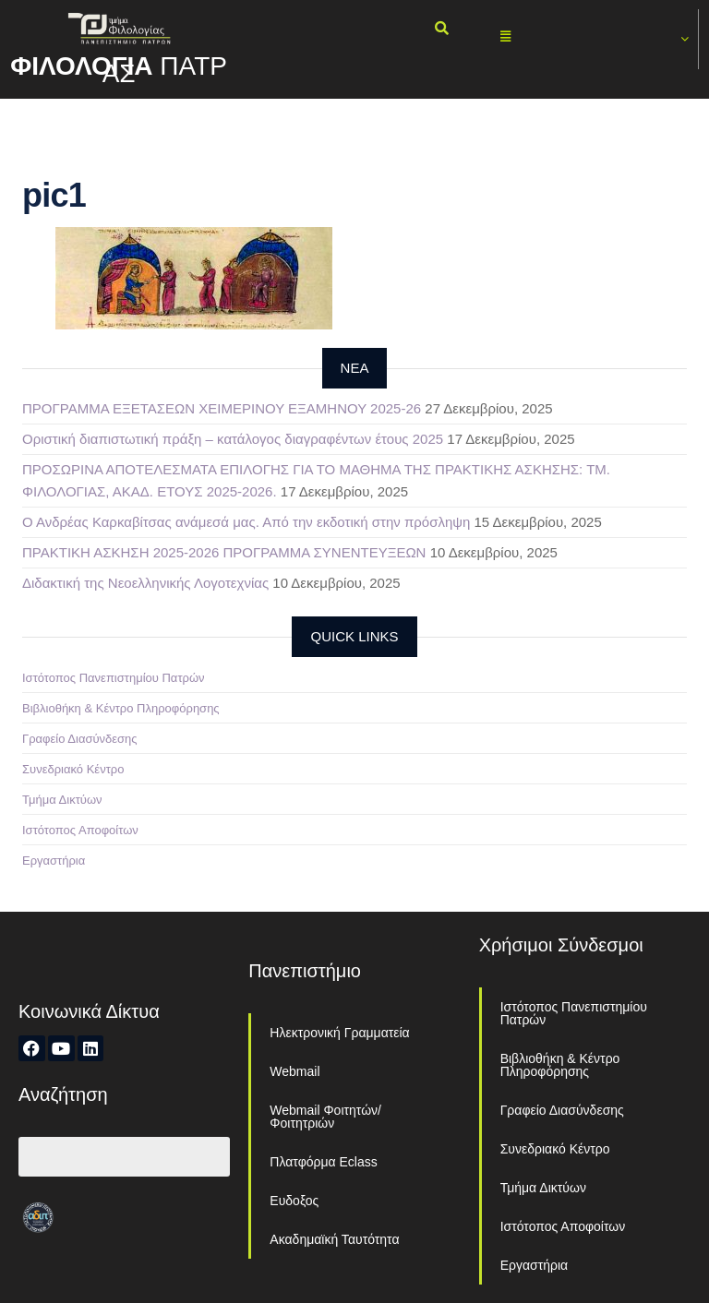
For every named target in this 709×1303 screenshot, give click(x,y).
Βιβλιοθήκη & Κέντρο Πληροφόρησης (121, 708)
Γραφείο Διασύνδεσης (80, 739)
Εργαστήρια (53, 860)
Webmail (294, 1071)
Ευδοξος (294, 1200)
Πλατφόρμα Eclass (323, 1161)
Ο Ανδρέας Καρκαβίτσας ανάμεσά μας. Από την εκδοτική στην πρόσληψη (246, 522)
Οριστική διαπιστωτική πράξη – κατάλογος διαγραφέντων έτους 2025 (232, 439)
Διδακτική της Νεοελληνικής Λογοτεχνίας (145, 583)
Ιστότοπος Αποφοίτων (80, 830)
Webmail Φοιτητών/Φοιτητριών (325, 1116)
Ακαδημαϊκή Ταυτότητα (334, 1239)
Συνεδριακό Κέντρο (73, 769)
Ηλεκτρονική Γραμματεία (339, 1032)
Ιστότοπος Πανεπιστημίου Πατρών (113, 678)
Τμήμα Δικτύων (62, 800)
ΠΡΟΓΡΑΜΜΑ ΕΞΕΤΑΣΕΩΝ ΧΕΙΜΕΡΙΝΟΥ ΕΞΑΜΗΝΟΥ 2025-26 (221, 408)
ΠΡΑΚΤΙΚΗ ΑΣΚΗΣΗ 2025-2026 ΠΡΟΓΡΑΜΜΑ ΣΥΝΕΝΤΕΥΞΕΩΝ (224, 552)
